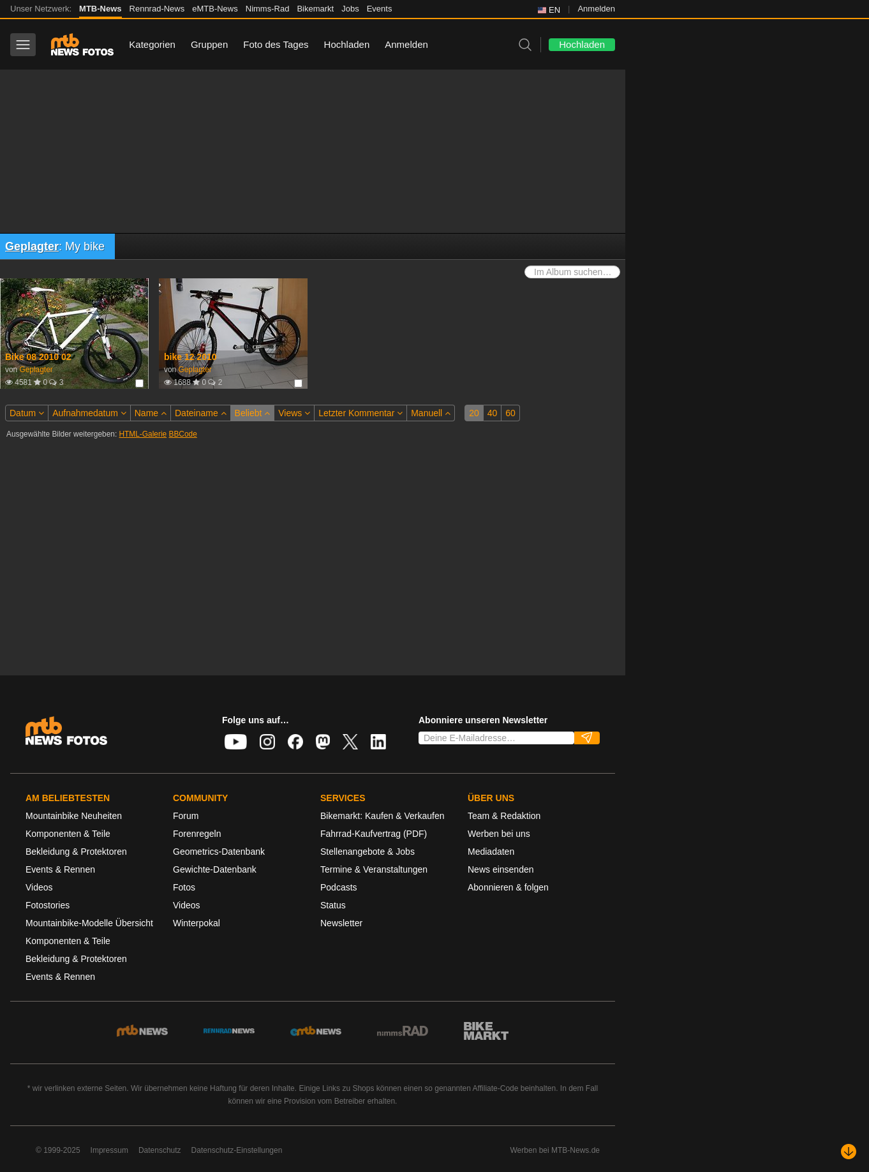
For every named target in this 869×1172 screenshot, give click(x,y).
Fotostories (48, 905)
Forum (185, 816)
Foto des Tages (275, 44)
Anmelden (596, 8)
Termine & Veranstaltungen (373, 869)
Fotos (184, 887)
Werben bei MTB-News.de (555, 1150)
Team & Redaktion (504, 816)
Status (333, 905)
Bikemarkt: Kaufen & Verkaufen (382, 816)
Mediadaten (491, 851)
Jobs (350, 8)
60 (510, 413)
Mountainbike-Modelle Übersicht (89, 923)
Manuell (430, 413)
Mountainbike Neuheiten (74, 816)
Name (151, 413)
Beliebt (253, 413)
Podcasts (338, 887)
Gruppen (209, 44)
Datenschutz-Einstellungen (237, 1150)
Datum (27, 413)
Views (294, 413)
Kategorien (152, 44)
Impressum (109, 1150)
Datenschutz (159, 1150)
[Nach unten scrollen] (848, 1151)
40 (492, 413)
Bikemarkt (315, 8)
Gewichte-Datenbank (214, 869)
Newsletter (341, 923)
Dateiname (201, 413)
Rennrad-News (157, 8)
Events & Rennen (60, 869)
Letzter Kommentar (360, 413)
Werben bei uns (499, 834)
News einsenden (501, 869)
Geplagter (32, 246)
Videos (39, 887)
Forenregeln (197, 834)
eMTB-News (215, 8)
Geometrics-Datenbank (219, 851)
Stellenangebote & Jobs (367, 851)
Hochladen (347, 44)
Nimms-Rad (268, 8)
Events (379, 8)
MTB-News (100, 8)
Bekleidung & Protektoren (76, 851)
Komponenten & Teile (68, 834)
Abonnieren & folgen (508, 887)
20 (474, 413)
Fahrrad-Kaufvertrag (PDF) (373, 834)
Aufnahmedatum (89, 413)
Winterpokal (196, 923)
